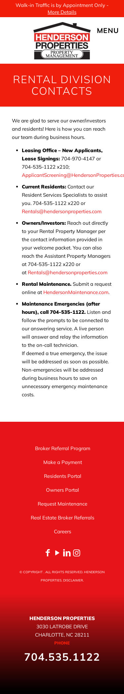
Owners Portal (62, 490)
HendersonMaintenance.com (75, 292)
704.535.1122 (62, 656)
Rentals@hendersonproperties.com (62, 211)
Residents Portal (62, 476)
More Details (62, 12)
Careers (62, 531)
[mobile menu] (115, 30)
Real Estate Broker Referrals (62, 517)
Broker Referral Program (62, 448)
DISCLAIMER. (73, 580)
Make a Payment (62, 462)
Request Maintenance (62, 504)
